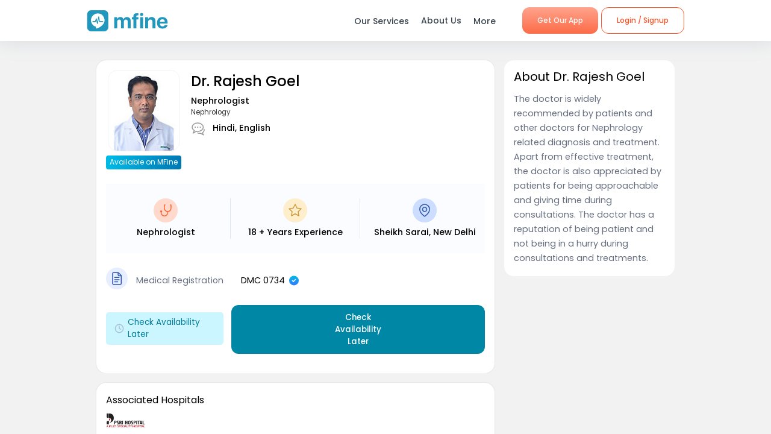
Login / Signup (643, 20)
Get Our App (560, 20)
